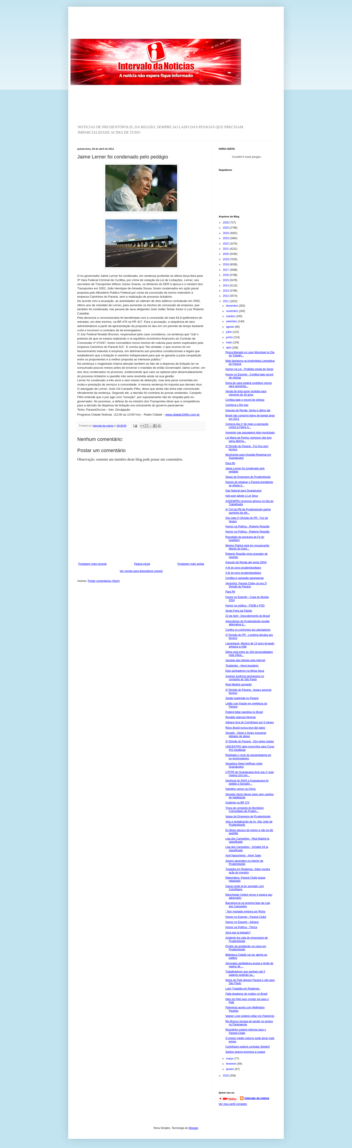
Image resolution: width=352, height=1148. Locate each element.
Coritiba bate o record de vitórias (244, 399)
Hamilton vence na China (240, 789)
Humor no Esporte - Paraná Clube (245, 916)
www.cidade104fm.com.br (182, 414)
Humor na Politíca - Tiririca (241, 927)
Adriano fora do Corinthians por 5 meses (249, 722)
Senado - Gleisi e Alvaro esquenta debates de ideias (245, 734)
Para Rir (230, 463)
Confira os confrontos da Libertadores (248, 629)
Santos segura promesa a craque (245, 1051)
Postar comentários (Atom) (104, 581)
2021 (226, 248)
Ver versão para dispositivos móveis (141, 571)
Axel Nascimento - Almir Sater (243, 855)
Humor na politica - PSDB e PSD (245, 605)
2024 (226, 233)
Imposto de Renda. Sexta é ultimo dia (247, 410)
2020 (226, 254)
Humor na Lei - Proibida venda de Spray (249, 369)
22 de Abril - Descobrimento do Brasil (247, 615)
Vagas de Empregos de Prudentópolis (248, 477)
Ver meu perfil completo (233, 1104)
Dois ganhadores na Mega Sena (244, 670)
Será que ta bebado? (238, 932)
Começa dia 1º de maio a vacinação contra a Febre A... (246, 425)
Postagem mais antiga (190, 563)
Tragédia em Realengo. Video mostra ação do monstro (247, 871)
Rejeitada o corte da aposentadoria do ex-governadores (248, 757)
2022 (226, 243)
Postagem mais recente (92, 563)
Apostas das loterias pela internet (245, 660)
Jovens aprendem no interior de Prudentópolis (244, 862)
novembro (232, 311)
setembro (232, 321)
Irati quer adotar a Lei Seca (241, 495)
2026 (226, 222)
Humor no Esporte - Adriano (242, 922)
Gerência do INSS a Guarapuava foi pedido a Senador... (246, 782)
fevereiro (231, 1063)
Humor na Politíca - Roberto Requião (247, 526)
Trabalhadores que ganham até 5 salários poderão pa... (245, 973)
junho (229, 337)
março (230, 1058)
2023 (226, 238)
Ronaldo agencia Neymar (240, 717)
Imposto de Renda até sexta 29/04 (245, 562)
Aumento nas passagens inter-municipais (250, 432)
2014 (226, 285)
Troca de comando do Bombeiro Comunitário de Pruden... (244, 809)
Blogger (193, 1128)
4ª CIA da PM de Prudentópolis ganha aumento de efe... (248, 511)
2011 (226, 301)
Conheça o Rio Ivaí (236, 405)
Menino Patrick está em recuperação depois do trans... (247, 547)
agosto (230, 326)
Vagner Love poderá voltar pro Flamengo (249, 1016)
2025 (226, 227)
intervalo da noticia (103, 425)
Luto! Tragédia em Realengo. (242, 988)
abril (229, 347)
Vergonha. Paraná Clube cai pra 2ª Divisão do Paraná (246, 585)
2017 (226, 269)
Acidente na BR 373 (237, 802)
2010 (226, 1075)
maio (229, 342)
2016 (226, 275)
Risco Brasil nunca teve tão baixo (245, 727)
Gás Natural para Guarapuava (243, 490)
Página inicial (142, 563)
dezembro (232, 305)
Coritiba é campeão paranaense (244, 578)
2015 (226, 280)
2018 (226, 264)
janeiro (230, 1069)
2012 (226, 295)
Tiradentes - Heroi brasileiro (242, 665)
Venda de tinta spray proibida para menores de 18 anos (245, 393)
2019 (226, 259)
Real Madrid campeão (238, 684)
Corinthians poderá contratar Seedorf (247, 1046)
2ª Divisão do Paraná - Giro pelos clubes (249, 741)
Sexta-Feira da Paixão (238, 610)
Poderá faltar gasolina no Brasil (244, 712)
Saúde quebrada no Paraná (241, 698)
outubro (231, 316)
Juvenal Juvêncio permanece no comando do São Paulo (244, 678)
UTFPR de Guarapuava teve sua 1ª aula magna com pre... (249, 774)
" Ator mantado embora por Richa (245, 911)
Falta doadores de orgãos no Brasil (246, 993)
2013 (226, 290)
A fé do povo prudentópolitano (243, 567)
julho (229, 332)
